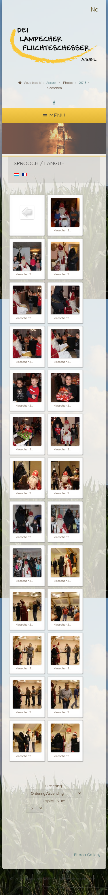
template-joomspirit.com (106, 875)
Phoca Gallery (87, 854)
